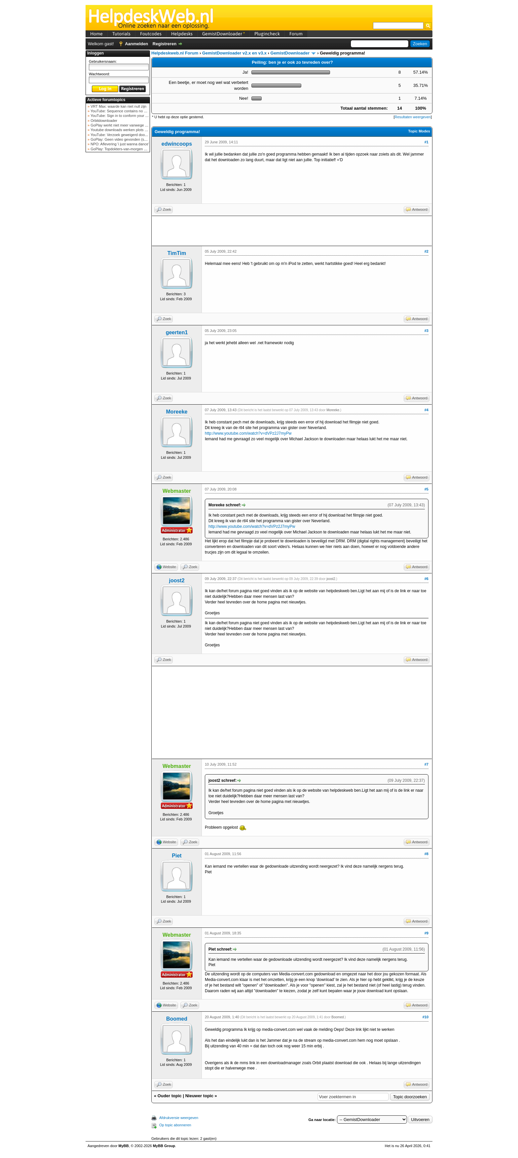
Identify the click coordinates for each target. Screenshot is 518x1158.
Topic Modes (419, 131)
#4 (426, 410)
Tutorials (121, 33)
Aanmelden (136, 43)
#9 (426, 933)
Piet (176, 855)
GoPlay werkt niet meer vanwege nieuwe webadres (131, 125)
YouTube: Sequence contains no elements (124, 111)
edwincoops (177, 144)
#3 (426, 331)
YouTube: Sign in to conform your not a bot (124, 116)
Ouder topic (170, 1095)
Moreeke (177, 412)
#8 (426, 854)
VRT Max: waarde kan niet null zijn (118, 106)
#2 (426, 251)
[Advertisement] (118, 259)
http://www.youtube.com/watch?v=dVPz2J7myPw (248, 433)
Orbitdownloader (103, 121)
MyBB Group (164, 1146)
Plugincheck (267, 33)
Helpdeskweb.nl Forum (174, 53)
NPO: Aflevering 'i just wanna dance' (119, 144)
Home (96, 33)
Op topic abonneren (175, 1125)
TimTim (176, 253)
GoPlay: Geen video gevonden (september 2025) (130, 139)
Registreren (164, 43)
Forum (296, 33)
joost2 (176, 580)
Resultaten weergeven (412, 117)
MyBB (124, 1146)
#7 (426, 764)
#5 (426, 489)
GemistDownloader (223, 33)
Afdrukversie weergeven (178, 1118)
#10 (425, 1017)
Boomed (176, 1019)
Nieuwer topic (199, 1095)
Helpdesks (182, 33)
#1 (426, 142)
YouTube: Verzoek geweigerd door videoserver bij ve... (134, 135)
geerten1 (177, 332)
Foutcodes (151, 33)
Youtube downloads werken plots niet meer (125, 130)
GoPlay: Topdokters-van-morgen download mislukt (131, 149)
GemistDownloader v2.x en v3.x (234, 53)
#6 (426, 579)
